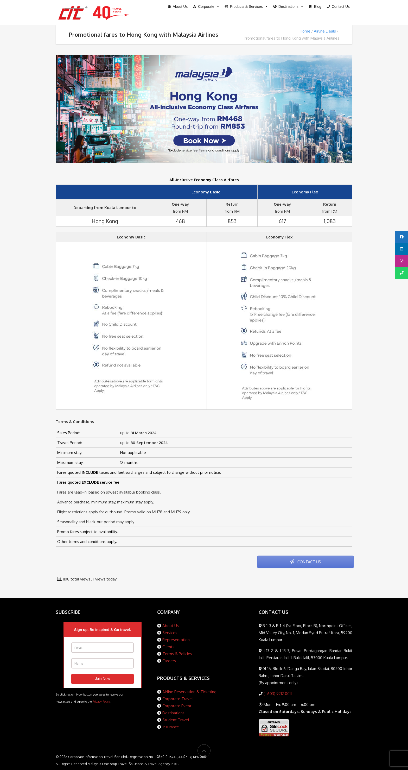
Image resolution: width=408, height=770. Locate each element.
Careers (169, 660)
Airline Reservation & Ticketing (189, 691)
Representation (176, 639)
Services (169, 632)
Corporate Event (177, 705)
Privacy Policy (101, 701)
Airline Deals (325, 31)
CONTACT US (305, 562)
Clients (168, 646)
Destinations (173, 712)
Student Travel (175, 719)
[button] (246, 6)
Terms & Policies (177, 653)
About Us (170, 625)
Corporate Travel (177, 698)
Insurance (170, 726)
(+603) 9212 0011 (277, 693)
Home (305, 31)
